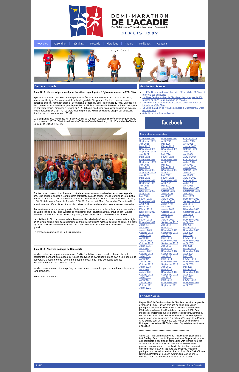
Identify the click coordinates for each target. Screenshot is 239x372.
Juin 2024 (144, 154)
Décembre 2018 (191, 209)
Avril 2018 (166, 217)
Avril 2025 (188, 144)
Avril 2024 (188, 154)
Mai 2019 (143, 206)
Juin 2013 (166, 267)
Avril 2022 (188, 175)
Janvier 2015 (145, 251)
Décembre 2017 (191, 219)
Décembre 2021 (147, 180)
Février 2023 (167, 167)
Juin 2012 (166, 277)
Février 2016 (189, 238)
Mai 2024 (165, 154)
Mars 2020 (188, 196)
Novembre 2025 (169, 138)
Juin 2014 (166, 256)
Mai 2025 (165, 144)
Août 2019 (144, 204)
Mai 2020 (143, 196)
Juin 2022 (144, 175)
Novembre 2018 (147, 212)
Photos (129, 43)
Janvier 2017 (145, 230)
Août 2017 (188, 222)
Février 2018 (145, 219)
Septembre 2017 (169, 222)
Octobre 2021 (190, 180)
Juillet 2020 (167, 193)
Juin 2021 (144, 185)
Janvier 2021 (167, 188)
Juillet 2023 (189, 162)
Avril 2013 (144, 269)
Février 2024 (167, 157)
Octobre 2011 (146, 285)
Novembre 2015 (191, 240)
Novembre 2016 (191, 230)
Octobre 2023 (190, 159)
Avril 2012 (144, 280)
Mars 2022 (144, 178)
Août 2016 (188, 233)
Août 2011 (188, 285)
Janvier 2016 (145, 240)
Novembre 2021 (169, 180)
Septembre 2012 (169, 274)
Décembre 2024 (147, 149)
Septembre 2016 (169, 233)
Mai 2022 (165, 175)
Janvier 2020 (167, 199)
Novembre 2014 (191, 251)
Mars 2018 (188, 217)
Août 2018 (144, 214)
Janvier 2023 (189, 167)
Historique (112, 43)
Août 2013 (188, 264)
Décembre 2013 (169, 261)
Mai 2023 (165, 164)
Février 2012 (189, 280)
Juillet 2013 (145, 267)
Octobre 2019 (168, 201)
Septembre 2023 (147, 162)
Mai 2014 (188, 256)
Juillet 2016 (145, 235)
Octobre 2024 (190, 149)
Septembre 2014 (169, 253)
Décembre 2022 (147, 170)
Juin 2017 (166, 225)
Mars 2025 (144, 146)
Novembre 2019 (147, 201)
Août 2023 (166, 162)
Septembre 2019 (191, 201)
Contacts (162, 43)
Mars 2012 (166, 280)
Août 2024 (166, 151)
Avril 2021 (188, 185)
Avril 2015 (144, 248)
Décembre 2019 (191, 199)
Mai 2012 (188, 277)
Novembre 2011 (191, 282)
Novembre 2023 (169, 159)
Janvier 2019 (167, 209)
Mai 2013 (188, 267)
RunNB (38, 365)
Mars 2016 (166, 238)
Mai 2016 (188, 235)
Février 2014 (189, 259)
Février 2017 (189, 227)
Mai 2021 (165, 185)
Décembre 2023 (147, 159)
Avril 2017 (144, 227)
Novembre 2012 (191, 272)
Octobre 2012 (146, 274)
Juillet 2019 (167, 204)
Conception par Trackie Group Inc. (188, 365)
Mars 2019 (188, 206)
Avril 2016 (144, 238)
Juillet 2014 (145, 256)
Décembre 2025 (147, 138)
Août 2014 (188, 253)
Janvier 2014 (145, 261)
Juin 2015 (166, 246)
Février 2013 (189, 269)
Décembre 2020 (191, 188)
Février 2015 (189, 248)
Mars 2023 (144, 167)
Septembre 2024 (147, 151)
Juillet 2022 (189, 172)
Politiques (145, 43)
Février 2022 (167, 178)
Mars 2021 (144, 188)
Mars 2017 (166, 227)
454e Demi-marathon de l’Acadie (158, 113)
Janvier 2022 (189, 178)
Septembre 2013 (169, 264)
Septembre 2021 (147, 183)
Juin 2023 (144, 164)
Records (95, 43)
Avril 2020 (166, 196)
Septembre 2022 (147, 172)
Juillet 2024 (189, 151)
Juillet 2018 (167, 214)
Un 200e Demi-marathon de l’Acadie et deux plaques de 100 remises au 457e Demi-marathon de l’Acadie (172, 98)
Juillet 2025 (189, 141)
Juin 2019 (188, 204)
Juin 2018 (188, 214)
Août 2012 (188, 274)
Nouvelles (42, 43)
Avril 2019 (166, 206)
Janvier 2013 (145, 272)
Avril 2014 (144, 259)
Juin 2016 (166, 235)
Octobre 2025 (190, 138)
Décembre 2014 (169, 251)
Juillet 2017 (145, 225)
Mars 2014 (166, 259)
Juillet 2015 (145, 246)
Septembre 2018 (191, 212)
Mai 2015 (188, 246)
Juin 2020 (188, 193)
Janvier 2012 (145, 282)
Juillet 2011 (145, 288)
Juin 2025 (144, 144)
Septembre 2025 (147, 141)
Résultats (78, 43)
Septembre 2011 (169, 285)
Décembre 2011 (169, 282)
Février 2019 (145, 209)
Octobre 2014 (146, 253)
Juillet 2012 (145, 277)
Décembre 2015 (169, 240)
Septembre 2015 (169, 243)
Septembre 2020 (191, 191)
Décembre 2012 (169, 272)
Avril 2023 (188, 164)
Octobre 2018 (168, 212)
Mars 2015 (166, 248)
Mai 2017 (188, 225)
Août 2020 (144, 193)
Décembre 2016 (169, 230)
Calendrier (60, 43)
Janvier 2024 (189, 157)
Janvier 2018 (167, 219)
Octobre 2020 (168, 191)
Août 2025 (166, 141)
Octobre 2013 (146, 264)
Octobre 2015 (146, 243)
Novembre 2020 (147, 191)
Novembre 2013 (191, 261)
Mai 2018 (143, 217)
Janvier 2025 (189, 146)
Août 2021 (166, 183)
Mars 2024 (144, 157)
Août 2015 (188, 243)
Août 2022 (166, 172)
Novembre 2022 (169, 170)
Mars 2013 (166, 269)
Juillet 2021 (189, 183)
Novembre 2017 (147, 222)
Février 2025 (167, 146)
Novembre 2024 (169, 149)
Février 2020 (145, 199)
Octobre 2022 (190, 170)
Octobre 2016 (146, 233)
